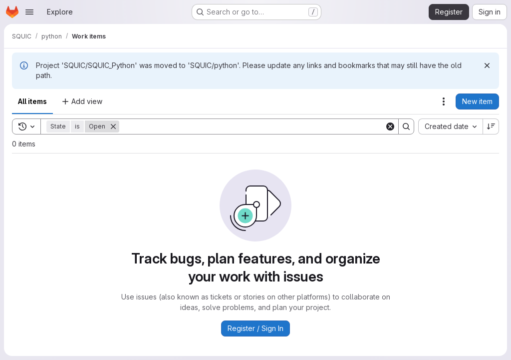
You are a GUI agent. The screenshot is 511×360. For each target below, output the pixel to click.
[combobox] (450, 126)
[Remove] (113, 126)
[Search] (252, 126)
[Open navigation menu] (29, 12)
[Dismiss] (487, 66)
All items (32, 101)
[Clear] (390, 126)
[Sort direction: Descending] (491, 126)
